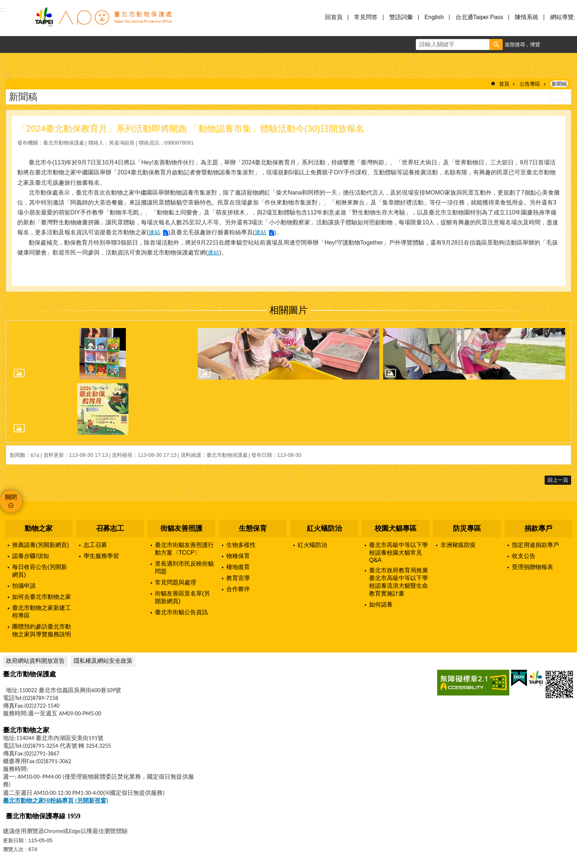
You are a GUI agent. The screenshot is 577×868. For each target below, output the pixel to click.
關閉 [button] (11, 497)
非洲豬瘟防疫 (458, 545)
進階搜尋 (515, 44)
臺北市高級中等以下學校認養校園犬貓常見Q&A (398, 552)
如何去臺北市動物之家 (41, 597)
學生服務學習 (101, 556)
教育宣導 (238, 578)
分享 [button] (568, 44)
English (433, 17)
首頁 (504, 84)
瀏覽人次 (13, 849)
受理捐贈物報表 (532, 567)
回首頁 (334, 17)
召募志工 (110, 528)
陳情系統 (526, 17)
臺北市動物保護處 (103, 21)
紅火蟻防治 (324, 528)
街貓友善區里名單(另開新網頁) (182, 597)
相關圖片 (288, 310)
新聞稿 (559, 84)
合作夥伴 (238, 589)
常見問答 (366, 17)
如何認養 (381, 604)
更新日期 (13, 840)
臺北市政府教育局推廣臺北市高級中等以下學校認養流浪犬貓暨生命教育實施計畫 (398, 582)
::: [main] (8, 76)
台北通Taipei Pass (479, 17)
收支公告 (523, 556)
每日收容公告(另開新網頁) (39, 571)
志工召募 (95, 545)
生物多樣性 (241, 545)
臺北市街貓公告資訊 (181, 612)
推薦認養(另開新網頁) (40, 545)
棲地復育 (238, 567)
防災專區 (467, 528)
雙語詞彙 (401, 17)
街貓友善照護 (181, 528)
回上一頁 (558, 480)
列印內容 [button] (554, 96)
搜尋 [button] (496, 44)
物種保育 (238, 556)
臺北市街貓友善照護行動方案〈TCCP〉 (184, 549)
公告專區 (530, 84)
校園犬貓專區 (396, 528)
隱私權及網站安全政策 (103, 661)
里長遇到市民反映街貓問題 (184, 567)
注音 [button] (565, 96)
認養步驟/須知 (30, 556)
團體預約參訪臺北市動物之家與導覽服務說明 (41, 630)
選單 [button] (14, 21)
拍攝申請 (24, 586)
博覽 (535, 44)
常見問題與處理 (175, 582)
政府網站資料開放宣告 (35, 661)
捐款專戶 (538, 528)
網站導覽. (562, 17)
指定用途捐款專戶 (535, 545)
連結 (154, 232)
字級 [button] (551, 44)
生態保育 (253, 528)
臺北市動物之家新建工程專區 (41, 612)
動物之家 (39, 528)
